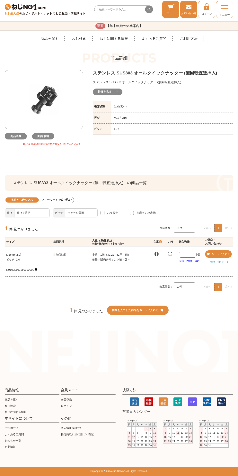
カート (171, 9)
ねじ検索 (79, 39)
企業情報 (10, 447)
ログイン (207, 9)
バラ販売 (112, 213)
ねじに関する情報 (114, 39)
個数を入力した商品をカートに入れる (138, 310)
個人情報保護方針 (72, 428)
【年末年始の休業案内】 (119, 26)
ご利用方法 (189, 39)
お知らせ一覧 (13, 441)
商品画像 (16, 136)
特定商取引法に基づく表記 (77, 434)
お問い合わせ (188, 9)
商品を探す (49, 39)
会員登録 (66, 400)
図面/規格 (44, 136)
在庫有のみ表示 (146, 213)
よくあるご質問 (154, 39)
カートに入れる (218, 254)
